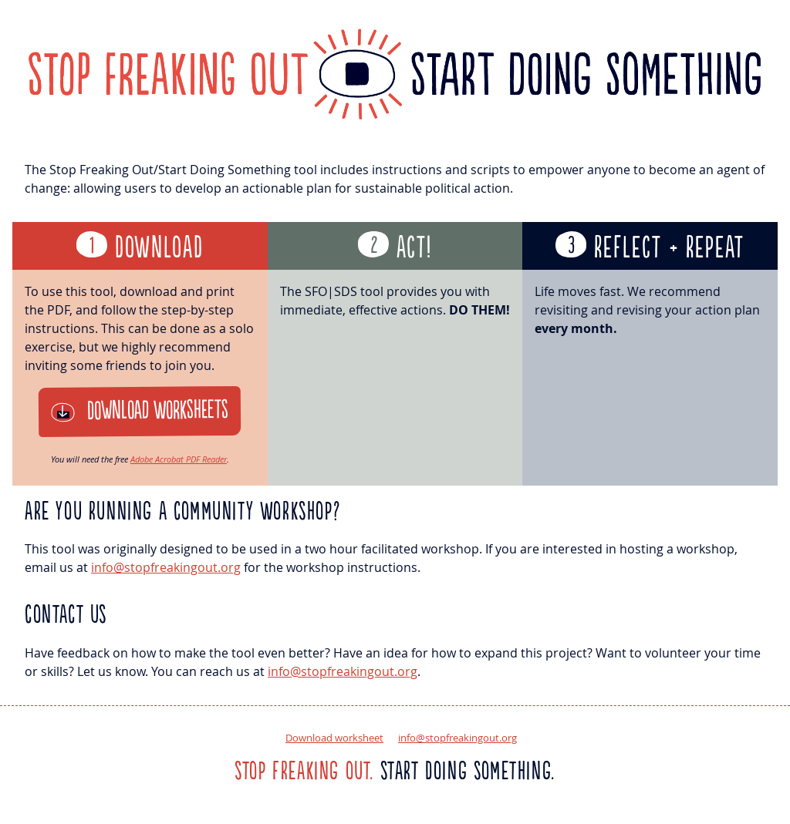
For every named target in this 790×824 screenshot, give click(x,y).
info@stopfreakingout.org (166, 567)
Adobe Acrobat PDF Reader (178, 459)
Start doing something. (395, 772)
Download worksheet (334, 738)
